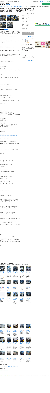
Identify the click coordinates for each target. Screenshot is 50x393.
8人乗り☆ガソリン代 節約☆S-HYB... (9, 341)
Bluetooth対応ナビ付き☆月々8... (28, 341)
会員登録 (48, 1)
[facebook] (6, 29)
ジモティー (1, 6)
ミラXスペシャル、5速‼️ (9, 295)
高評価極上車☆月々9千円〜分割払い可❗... (28, 355)
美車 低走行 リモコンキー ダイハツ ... (15, 284)
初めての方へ (41, 1)
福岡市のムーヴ (21, 6)
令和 (17, 366)
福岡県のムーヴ (16, 6)
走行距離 (9, 366)
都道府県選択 (8, 4)
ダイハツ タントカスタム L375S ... (15, 270)
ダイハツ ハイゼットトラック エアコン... (28, 284)
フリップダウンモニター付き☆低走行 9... (15, 328)
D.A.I (25, 39)
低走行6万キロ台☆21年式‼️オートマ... (9, 355)
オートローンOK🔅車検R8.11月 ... (9, 284)
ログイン (45, 1)
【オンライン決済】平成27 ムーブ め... (22, 296)
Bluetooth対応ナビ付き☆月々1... (22, 355)
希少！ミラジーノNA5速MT (22, 283)
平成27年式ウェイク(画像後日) (2, 296)
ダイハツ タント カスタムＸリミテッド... (28, 296)
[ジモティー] (3, 4)
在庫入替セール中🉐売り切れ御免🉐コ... (2, 284)
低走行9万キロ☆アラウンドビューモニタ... (9, 328)
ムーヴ (12, 6)
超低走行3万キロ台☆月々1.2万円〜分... (15, 341)
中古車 (5, 6)
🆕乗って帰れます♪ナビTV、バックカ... (2, 271)
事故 (11, 366)
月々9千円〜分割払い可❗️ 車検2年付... (22, 328)
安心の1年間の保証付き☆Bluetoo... (15, 355)
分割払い (14, 366)
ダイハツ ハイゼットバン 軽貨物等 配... (15, 296)
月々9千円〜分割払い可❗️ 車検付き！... (2, 355)
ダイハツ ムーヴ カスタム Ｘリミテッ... (28, 270)
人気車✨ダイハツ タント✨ (22, 270)
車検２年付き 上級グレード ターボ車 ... (9, 270)
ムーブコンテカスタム (3, 366)
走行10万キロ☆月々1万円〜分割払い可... (2, 342)
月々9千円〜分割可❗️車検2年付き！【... (22, 341)
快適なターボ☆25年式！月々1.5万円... (28, 328)
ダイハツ (8, 6)
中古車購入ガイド (31, 36)
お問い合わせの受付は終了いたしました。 (28, 33)
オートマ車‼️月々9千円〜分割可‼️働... (2, 328)
